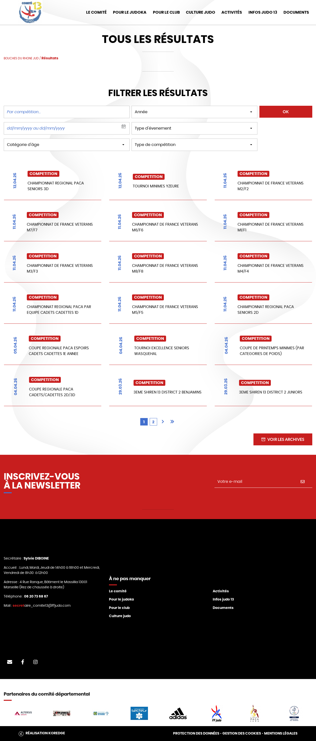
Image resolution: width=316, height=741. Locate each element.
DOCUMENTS (296, 12)
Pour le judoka (121, 599)
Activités (231, 12)
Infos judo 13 (262, 12)
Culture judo (120, 616)
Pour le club (166, 12)
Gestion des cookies (241, 733)
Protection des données (196, 733)
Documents (223, 608)
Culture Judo (200, 12)
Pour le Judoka (129, 12)
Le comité (118, 591)
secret (18, 605)
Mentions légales (280, 733)
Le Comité (96, 12)
